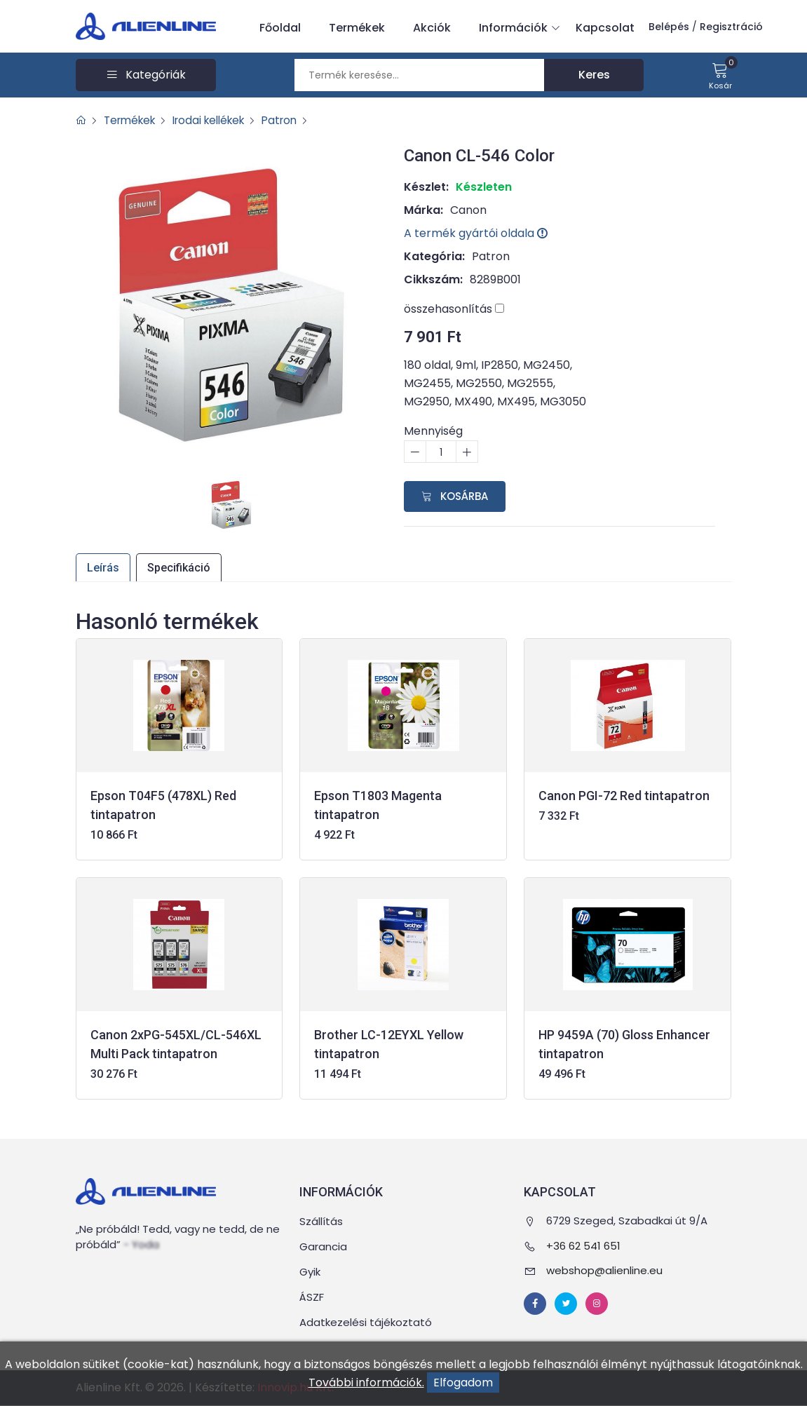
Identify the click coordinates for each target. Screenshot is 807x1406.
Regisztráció (731, 27)
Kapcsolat (605, 28)
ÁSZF (311, 1297)
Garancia (323, 1247)
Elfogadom (463, 1382)
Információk (517, 28)
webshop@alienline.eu (604, 1271)
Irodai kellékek (218, 120)
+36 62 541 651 (583, 1245)
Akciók (432, 28)
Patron (294, 120)
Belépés (669, 27)
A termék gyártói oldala (476, 233)
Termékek (357, 28)
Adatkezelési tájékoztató (365, 1323)
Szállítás (321, 1222)
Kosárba (454, 496)
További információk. (366, 1382)
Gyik (309, 1272)
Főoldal (280, 28)
